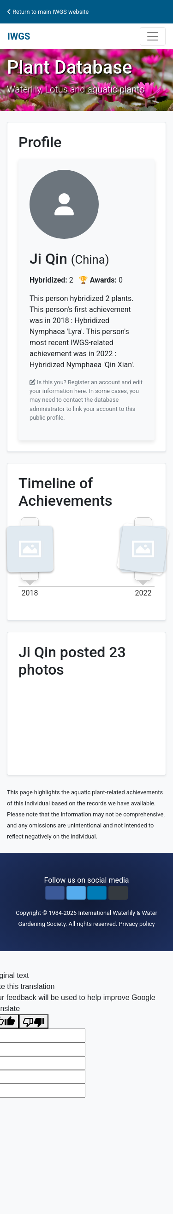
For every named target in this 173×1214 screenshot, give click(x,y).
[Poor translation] (33, 1021)
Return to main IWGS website (48, 11)
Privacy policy (137, 923)
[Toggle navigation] (153, 36)
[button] (55, 893)
